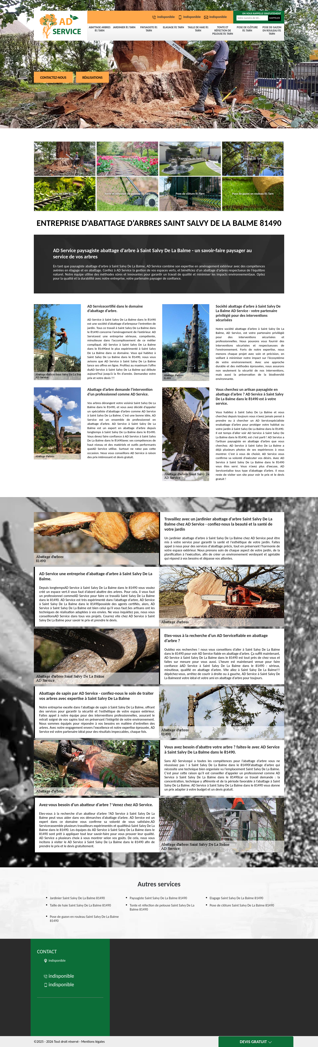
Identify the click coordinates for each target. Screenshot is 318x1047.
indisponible (164, 17)
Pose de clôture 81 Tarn (247, 29)
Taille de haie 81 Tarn (198, 29)
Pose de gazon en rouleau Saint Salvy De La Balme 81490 (84, 919)
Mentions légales (93, 1042)
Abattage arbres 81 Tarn (99, 29)
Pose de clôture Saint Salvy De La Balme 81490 (242, 905)
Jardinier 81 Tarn (124, 27)
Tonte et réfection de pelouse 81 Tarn (222, 30)
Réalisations (92, 78)
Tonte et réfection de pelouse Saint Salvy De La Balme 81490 (162, 907)
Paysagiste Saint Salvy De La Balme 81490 (158, 898)
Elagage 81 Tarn (173, 27)
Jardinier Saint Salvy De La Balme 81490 (77, 898)
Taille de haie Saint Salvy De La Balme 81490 (80, 905)
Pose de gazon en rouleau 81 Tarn (271, 30)
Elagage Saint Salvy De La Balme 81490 (236, 898)
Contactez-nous (53, 78)
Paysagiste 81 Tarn (149, 29)
